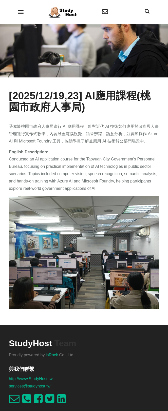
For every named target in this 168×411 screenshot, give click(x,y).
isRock (52, 355)
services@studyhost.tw (29, 386)
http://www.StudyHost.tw (31, 379)
